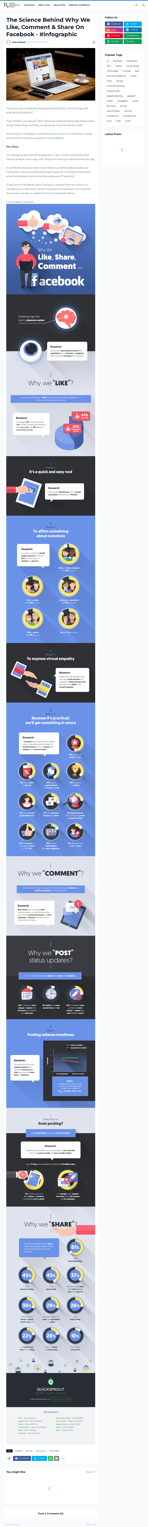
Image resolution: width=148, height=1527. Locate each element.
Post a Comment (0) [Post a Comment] (50, 1513)
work (118, 121)
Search (118, 66)
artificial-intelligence (116, 76)
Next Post (91, 1524)
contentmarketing (116, 86)
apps (137, 71)
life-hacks (111, 106)
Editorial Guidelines (79, 5)
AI (108, 61)
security (128, 111)
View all (89, 1472)
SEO (109, 66)
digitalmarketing (115, 96)
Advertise (29, 5)
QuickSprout (61, 133)
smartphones (129, 116)
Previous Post (12, 1524)
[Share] (92, 42)
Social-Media (54, 1451)
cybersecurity (113, 91)
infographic (122, 101)
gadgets (131, 96)
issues (135, 101)
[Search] (142, 5)
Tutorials (126, 71)
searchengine (113, 111)
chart (109, 81)
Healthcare (131, 61)
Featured (28, 1451)
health (110, 101)
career (133, 76)
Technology (112, 71)
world (127, 121)
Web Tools (44, 5)
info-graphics (40, 1451)
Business (117, 61)
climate (119, 81)
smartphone (113, 116)
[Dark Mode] (137, 5)
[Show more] (62, 1458)
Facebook (18, 1451)
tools (109, 121)
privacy (123, 106)
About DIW (59, 5)
